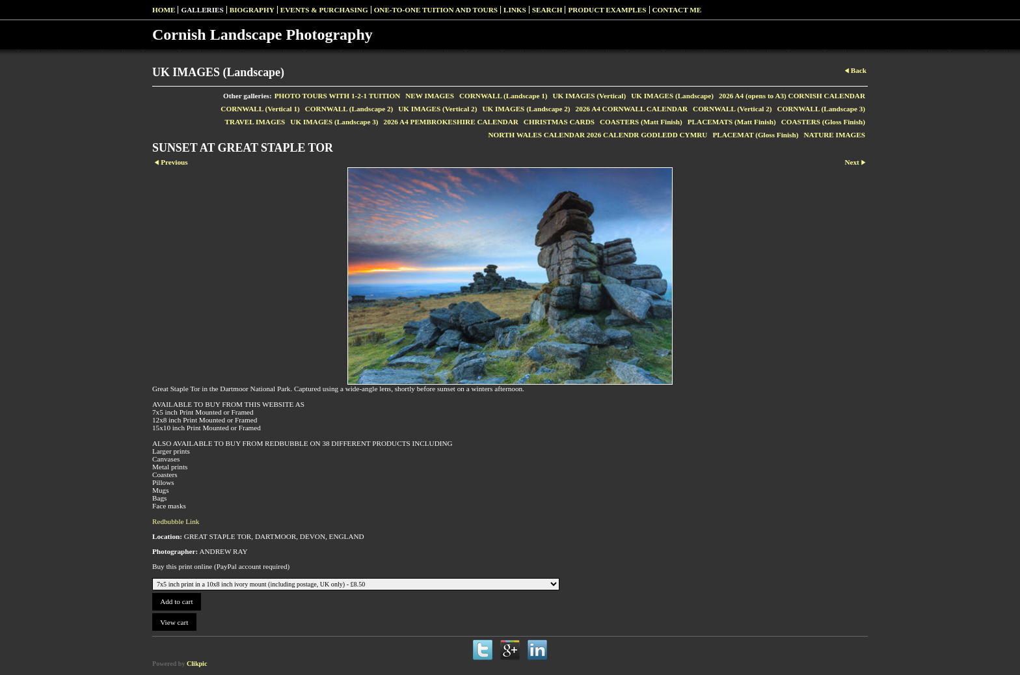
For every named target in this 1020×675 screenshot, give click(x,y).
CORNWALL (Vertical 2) (732, 109)
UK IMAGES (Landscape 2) (526, 109)
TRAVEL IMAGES (255, 122)
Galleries (202, 10)
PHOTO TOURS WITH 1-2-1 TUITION (338, 96)
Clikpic (197, 663)
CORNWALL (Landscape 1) (503, 96)
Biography (252, 10)
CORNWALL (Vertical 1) (260, 109)
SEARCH (547, 10)
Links (514, 10)
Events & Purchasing (324, 10)
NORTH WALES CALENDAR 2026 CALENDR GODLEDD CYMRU (597, 135)
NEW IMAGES (429, 96)
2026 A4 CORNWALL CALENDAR (632, 109)
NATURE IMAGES (834, 135)
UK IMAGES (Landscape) (672, 96)
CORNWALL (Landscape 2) (349, 109)
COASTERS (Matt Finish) (641, 122)
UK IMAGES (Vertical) (589, 96)
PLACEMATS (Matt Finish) (732, 122)
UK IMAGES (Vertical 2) (437, 109)
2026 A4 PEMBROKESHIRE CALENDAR (451, 122)
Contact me (677, 10)
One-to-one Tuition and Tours (436, 10)
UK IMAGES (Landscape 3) (334, 122)
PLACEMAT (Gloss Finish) (755, 135)
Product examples (607, 10)
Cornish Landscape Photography (262, 34)
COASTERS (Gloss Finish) (823, 122)
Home (163, 10)
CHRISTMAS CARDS (559, 122)
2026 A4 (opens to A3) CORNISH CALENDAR (792, 96)
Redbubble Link (175, 521)
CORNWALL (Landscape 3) (821, 109)
